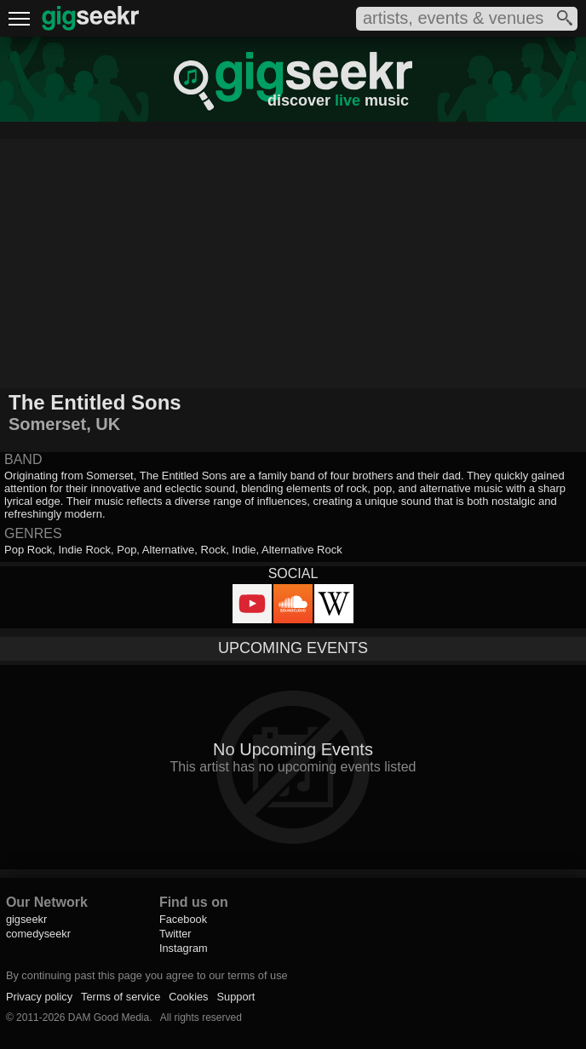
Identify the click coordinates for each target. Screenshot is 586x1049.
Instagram (183, 948)
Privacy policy (39, 996)
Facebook (183, 919)
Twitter (175, 933)
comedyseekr (38, 933)
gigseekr (26, 919)
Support (236, 996)
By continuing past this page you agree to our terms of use (147, 975)
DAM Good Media (108, 1017)
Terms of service (120, 996)
